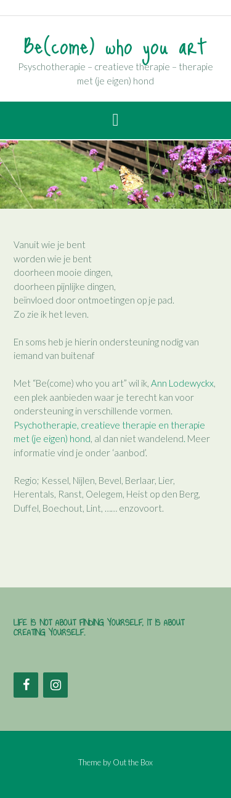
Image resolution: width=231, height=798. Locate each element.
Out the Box (133, 762)
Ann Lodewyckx (182, 383)
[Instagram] (55, 685)
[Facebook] (26, 685)
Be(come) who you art (115, 45)
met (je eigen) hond (52, 438)
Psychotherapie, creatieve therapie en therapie (109, 424)
